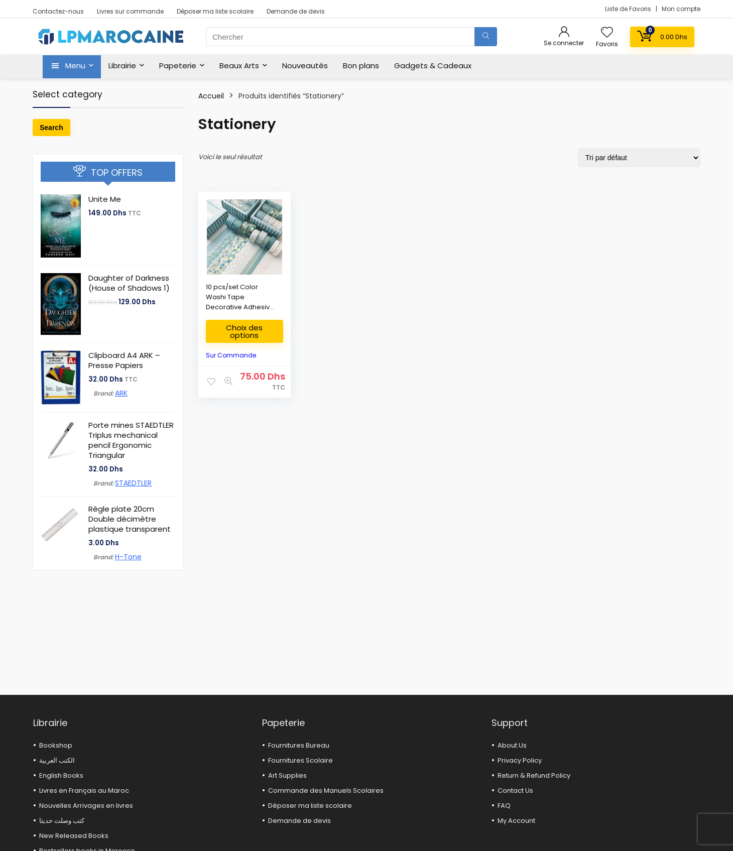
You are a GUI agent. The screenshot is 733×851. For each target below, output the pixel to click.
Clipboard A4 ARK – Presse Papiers (124, 360)
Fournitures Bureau (298, 745)
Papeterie (177, 65)
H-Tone (128, 557)
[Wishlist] (607, 33)
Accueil (211, 96)
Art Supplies (287, 775)
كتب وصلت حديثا (61, 820)
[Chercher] (485, 36)
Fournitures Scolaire (300, 760)
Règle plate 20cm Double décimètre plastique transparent (129, 519)
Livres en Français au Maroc (84, 790)
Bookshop (55, 745)
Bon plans (361, 65)
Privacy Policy (520, 760)
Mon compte (681, 9)
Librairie (122, 65)
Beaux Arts (239, 65)
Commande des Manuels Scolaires (326, 790)
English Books (61, 775)
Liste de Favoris (629, 9)
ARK (121, 393)
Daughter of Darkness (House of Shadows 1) (129, 283)
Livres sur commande (130, 11)
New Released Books (73, 835)
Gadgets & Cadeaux (432, 65)
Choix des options (244, 331)
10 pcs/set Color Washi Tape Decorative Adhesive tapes (240, 302)
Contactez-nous (58, 11)
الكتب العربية (57, 760)
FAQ (504, 805)
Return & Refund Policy (534, 775)
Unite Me (104, 199)
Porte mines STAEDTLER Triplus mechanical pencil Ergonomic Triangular (131, 440)
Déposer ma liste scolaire (215, 11)
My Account (516, 820)
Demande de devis (296, 11)
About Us (512, 745)
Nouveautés (305, 65)
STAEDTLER (133, 483)
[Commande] (639, 157)
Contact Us (515, 790)
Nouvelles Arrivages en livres (86, 805)
